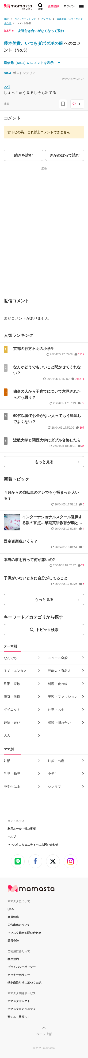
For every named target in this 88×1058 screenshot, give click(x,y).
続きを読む (23, 155)
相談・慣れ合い (59, 722)
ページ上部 (44, 1034)
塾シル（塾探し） (19, 1017)
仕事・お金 (56, 709)
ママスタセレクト (19, 1001)
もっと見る (44, 462)
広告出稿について (19, 925)
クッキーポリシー (19, 974)
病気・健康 (12, 696)
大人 (7, 735)
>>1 (7, 87)
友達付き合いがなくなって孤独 (41, 31)
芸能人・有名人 (59, 671)
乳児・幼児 (12, 774)
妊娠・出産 (56, 761)
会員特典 (13, 917)
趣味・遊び (12, 722)
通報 (6, 104)
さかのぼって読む (65, 155)
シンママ (54, 786)
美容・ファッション (62, 696)
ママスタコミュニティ (22, 1009)
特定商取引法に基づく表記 (24, 982)
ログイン (69, 6)
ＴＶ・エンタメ (15, 671)
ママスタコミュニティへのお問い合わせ (33, 844)
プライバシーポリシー (22, 967)
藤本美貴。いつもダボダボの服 (34, 43)
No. (7, 73)
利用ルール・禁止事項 (22, 828)
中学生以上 (12, 786)
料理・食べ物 (58, 684)
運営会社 (13, 940)
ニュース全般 (58, 658)
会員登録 (53, 6)
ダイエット (12, 709)
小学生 (53, 774)
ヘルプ (12, 836)
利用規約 (13, 959)
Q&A (11, 909)
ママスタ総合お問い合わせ (24, 932)
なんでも (10, 658)
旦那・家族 (12, 684)
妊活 (7, 761)
